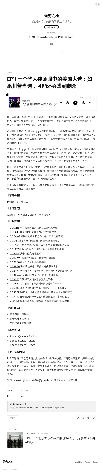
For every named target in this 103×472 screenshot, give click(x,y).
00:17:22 (14, 245)
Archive (78, 462)
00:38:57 (14, 283)
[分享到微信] (88, 417)
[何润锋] (8, 395)
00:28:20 (15, 266)
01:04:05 (14, 300)
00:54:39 (14, 292)
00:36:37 (14, 279)
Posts (87, 462)
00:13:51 (14, 240)
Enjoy (12, 418)
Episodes (97, 462)
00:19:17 (14, 249)
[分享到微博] (83, 417)
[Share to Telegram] (93, 417)
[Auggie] (22, 395)
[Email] (51, 43)
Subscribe (51, 27)
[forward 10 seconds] (83, 103)
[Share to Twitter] (78, 417)
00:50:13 (14, 287)
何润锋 (10, 201)
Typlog (15, 469)
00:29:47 (14, 270)
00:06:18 (14, 232)
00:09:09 (15, 236)
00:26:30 (15, 262)
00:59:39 (14, 296)
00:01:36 (14, 227)
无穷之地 (51, 15)
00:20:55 (14, 253)
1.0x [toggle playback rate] (60, 103)
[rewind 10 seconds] (67, 103)
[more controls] (91, 103)
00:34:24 (15, 275)
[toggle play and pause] (75, 102)
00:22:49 (15, 257)
